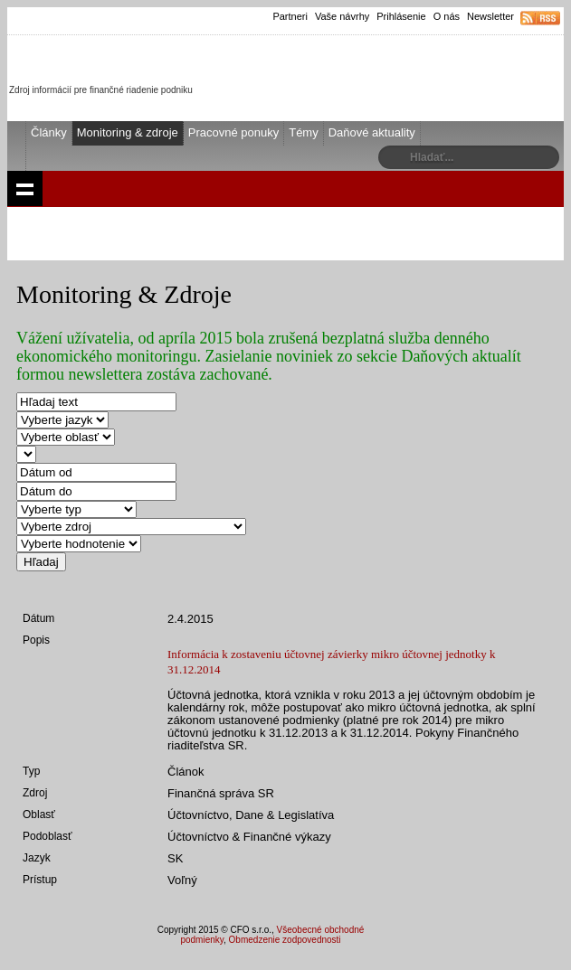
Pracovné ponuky (233, 132)
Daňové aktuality (371, 132)
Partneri (290, 16)
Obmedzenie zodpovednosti (285, 940)
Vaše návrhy (342, 16)
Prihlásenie (400, 16)
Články (49, 132)
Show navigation (25, 188)
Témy (304, 132)
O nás (446, 16)
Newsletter (490, 16)
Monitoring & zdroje (127, 132)
